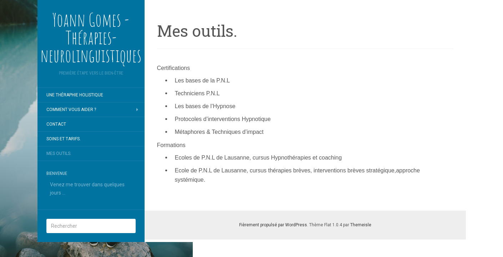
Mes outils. (58, 153)
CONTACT (56, 124)
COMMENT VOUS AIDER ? (71, 109)
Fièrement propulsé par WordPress (273, 224)
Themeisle (360, 224)
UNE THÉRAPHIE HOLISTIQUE (74, 94)
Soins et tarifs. (63, 138)
